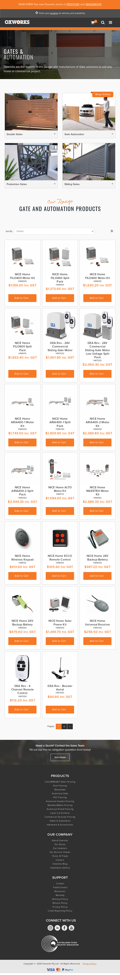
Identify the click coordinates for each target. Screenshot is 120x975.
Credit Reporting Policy (60, 910)
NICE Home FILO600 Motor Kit (97, 276)
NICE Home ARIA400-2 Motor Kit (97, 422)
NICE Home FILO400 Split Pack (60, 278)
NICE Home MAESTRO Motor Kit (97, 491)
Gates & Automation (60, 820)
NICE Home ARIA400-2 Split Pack (22, 491)
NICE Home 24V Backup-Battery (97, 557)
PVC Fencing (60, 797)
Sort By (9, 231)
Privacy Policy (60, 907)
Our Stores (60, 844)
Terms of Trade (60, 856)
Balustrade (60, 789)
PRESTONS (72, 4)
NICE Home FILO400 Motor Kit (22, 276)
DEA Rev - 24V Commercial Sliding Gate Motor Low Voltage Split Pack (97, 350)
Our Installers (60, 848)
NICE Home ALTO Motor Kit (60, 489)
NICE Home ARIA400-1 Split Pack (60, 422)
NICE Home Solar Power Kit (60, 622)
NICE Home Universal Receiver (97, 622)
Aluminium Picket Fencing (60, 809)
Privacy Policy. (90, 963)
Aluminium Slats (60, 793)
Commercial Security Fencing (60, 817)
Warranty (60, 895)
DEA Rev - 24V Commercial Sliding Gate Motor (60, 346)
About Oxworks (60, 840)
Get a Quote (60, 757)
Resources (60, 891)
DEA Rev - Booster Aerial (60, 688)
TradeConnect (60, 887)
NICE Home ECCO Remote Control (60, 557)
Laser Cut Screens (60, 813)
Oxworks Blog (60, 863)
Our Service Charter (60, 852)
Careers (60, 860)
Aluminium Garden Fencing (60, 801)
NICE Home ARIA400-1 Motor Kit (22, 422)
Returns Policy (60, 903)
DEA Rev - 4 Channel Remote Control (22, 689)
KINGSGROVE (93, 4)
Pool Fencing (60, 785)
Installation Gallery (60, 867)
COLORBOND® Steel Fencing (60, 781)
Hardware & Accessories (60, 824)
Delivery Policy (60, 899)
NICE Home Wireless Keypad (22, 557)
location (54, 13)
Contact (60, 883)
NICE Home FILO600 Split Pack (22, 346)
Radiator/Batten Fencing (60, 805)
